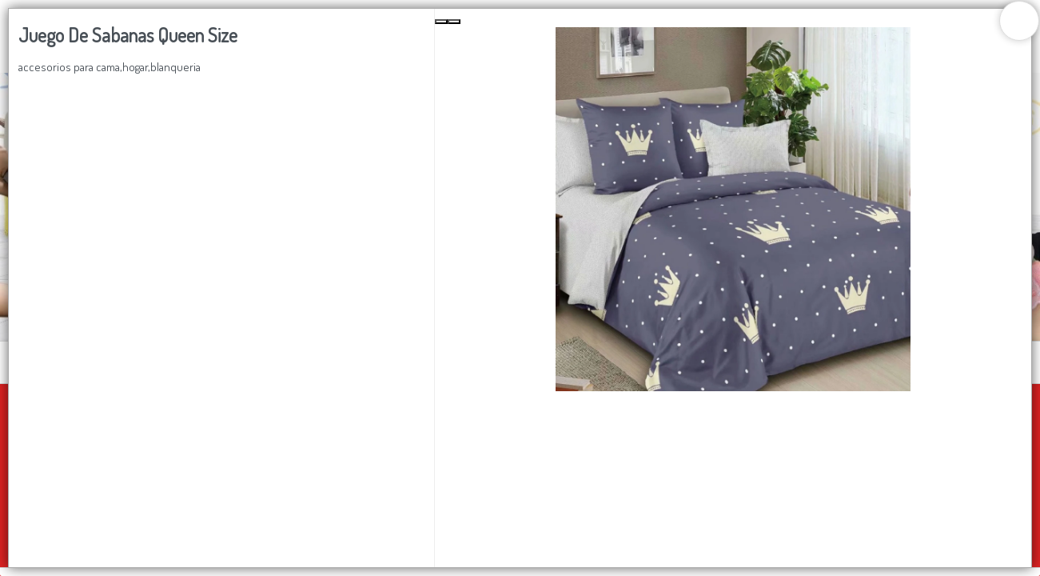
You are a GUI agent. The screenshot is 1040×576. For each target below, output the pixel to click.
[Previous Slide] (441, 21)
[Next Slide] (454, 21)
